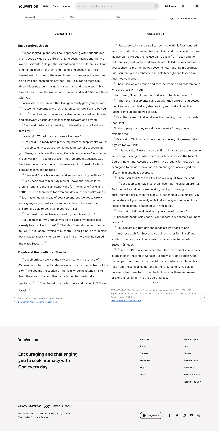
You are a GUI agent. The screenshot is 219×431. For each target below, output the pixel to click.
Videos (66, 6)
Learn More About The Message (126, 300)
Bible (45, 6)
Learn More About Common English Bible (37, 302)
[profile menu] (195, 6)
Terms (67, 413)
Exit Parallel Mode (187, 18)
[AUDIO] (162, 18)
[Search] (113, 6)
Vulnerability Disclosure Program (33, 417)
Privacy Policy (55, 413)
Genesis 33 (45, 17)
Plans (55, 6)
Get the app (170, 6)
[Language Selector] (184, 6)
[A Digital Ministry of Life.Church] (109, 404)
